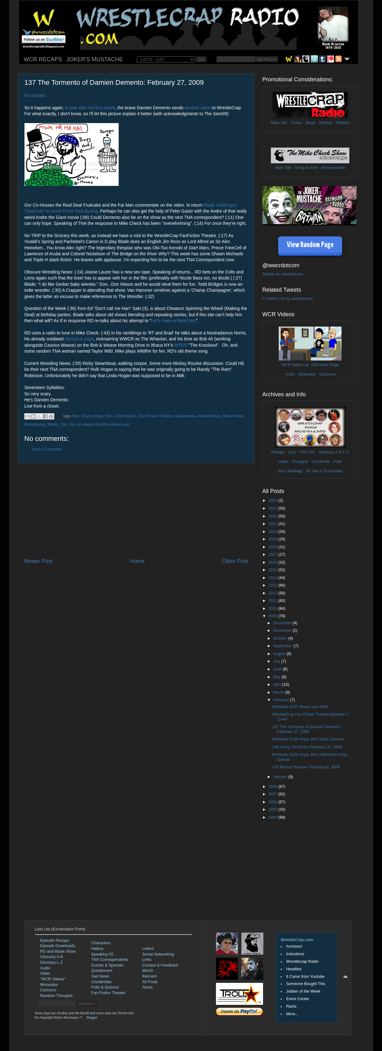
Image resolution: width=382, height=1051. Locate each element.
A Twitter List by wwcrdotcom (287, 298)
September (283, 646)
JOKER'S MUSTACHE (95, 59)
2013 (273, 585)
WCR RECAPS (43, 59)
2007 (273, 794)
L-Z (345, 452)
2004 (273, 817)
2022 (273, 516)
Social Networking (158, 954)
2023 (273, 508)
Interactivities (209, 416)
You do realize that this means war (99, 424)
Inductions (295, 954)
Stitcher (325, 123)
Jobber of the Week (303, 991)
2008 (273, 786)
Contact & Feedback (160, 965)
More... (292, 1014)
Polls (337, 461)
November (283, 630)
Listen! (148, 948)
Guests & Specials (107, 965)
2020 (273, 531)
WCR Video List (295, 365)
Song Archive (306, 167)
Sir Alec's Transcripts (324, 471)
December (283, 623)
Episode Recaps (54, 940)
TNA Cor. (307, 452)
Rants (291, 1006)
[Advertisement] (136, 510)
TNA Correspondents (109, 959)
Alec (75, 416)
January (280, 777)
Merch (147, 970)
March (279, 692)
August (280, 654)
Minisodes (307, 374)
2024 (273, 500)
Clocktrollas (101, 982)
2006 (273, 802)
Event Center (297, 999)
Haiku (283, 461)
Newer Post (38, 561)
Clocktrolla (320, 461)
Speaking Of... (103, 954)
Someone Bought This (305, 984)
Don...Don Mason (120, 416)
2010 (273, 608)
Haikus (97, 948)
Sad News (100, 976)
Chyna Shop (92, 416)
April (277, 684)
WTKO (180, 345)
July (277, 661)
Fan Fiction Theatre (155, 416)
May (277, 677)
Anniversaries (333, 167)
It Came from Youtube (305, 976)
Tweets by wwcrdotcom (282, 274)
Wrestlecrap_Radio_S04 (45, 424)
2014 (273, 578)
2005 (273, 809)
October (280, 638)
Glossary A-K (330, 452)
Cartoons (327, 374)
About (147, 987)
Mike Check (233, 416)
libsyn (310, 123)
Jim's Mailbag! (290, 471)
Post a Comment (47, 449)
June (278, 669)
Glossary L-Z (51, 962)
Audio (290, 374)
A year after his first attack (90, 107)
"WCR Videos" (53, 979)
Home (137, 561)
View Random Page (310, 245)
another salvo (198, 107)
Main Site (279, 123)
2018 (273, 547)
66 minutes (35, 95)
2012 (273, 593)
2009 (273, 616)
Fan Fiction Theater (108, 993)
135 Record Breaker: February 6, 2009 (306, 767)
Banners (149, 976)
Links (146, 959)
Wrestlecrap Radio (302, 961)
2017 (273, 554)
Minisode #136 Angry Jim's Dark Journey (308, 739)
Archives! (294, 946)
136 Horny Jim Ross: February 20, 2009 (307, 747)
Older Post (235, 561)
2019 (273, 539)
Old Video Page (325, 365)
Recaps (278, 452)
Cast (292, 452)
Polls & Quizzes (105, 987)
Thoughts (300, 461)
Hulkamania (185, 416)
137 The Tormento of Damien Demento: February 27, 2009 (307, 729)
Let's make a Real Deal (173, 320)
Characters (101, 943)
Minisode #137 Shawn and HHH (300, 707)
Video (45, 973)
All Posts (150, 982)
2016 (273, 562)
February (281, 700)
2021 (273, 524)
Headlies (294, 969)
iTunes (296, 123)
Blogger (92, 1017)
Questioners (102, 970)
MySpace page (79, 338)
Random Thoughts (56, 996)
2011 (273, 601)
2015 (273, 570)
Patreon (342, 123)
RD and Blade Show (58, 951)
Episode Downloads (57, 946)
